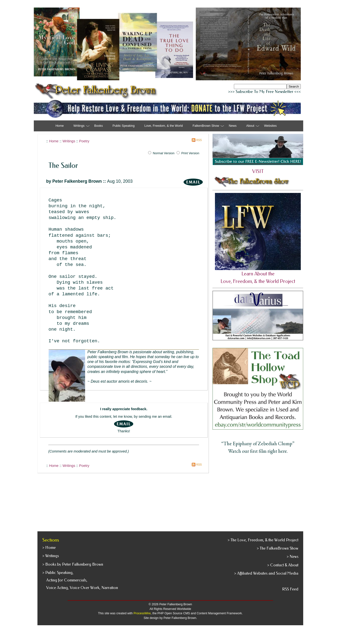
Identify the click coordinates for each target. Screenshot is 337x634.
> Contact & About (282, 565)
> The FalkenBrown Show (277, 548)
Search (294, 86)
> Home (49, 547)
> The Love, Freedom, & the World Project (263, 540)
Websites (270, 125)
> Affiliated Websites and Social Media (266, 573)
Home (59, 125)
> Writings (50, 555)
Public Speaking (124, 125)
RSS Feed (290, 589)
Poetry (84, 141)
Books (98, 125)
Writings (68, 141)
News (233, 125)
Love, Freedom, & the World (163, 125)
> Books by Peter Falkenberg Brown (72, 564)
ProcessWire (142, 613)
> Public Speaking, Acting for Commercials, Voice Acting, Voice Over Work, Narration (80, 580)
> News (292, 556)
